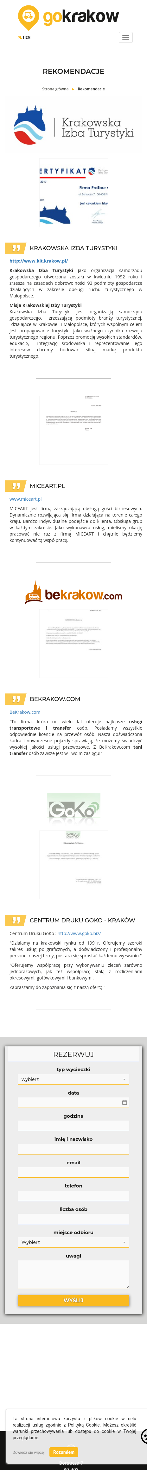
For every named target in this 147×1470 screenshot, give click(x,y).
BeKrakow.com (25, 712)
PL (19, 37)
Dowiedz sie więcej (29, 1452)
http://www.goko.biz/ (79, 933)
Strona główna (55, 89)
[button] (73, 1079)
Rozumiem (63, 1452)
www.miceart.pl (26, 499)
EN (27, 37)
